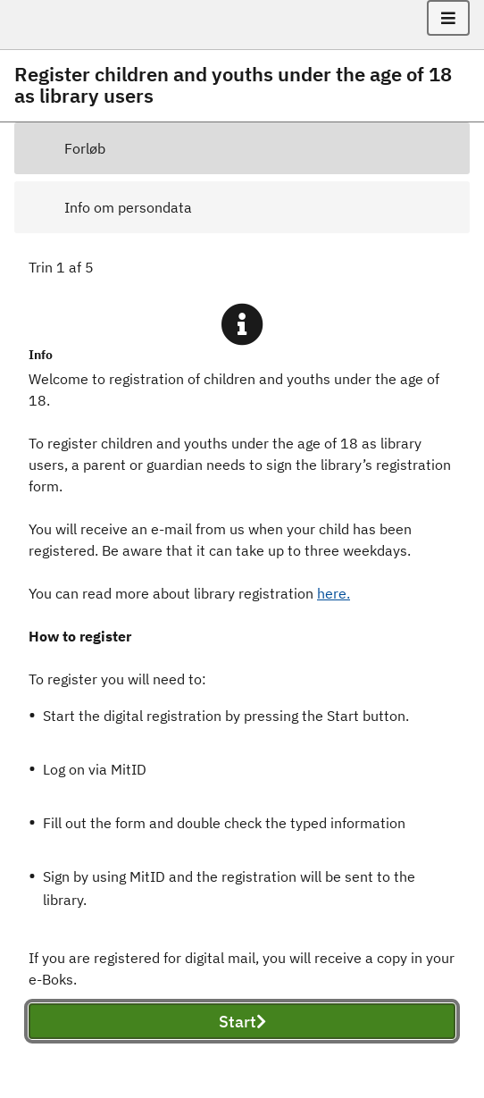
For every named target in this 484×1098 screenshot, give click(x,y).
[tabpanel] (242, 669)
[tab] (242, 148)
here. (333, 593)
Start (242, 1021)
